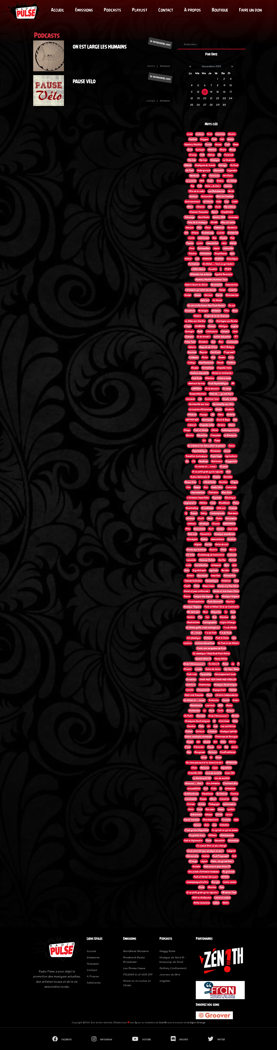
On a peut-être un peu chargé (211, 845)
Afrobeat (203, 523)
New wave (233, 513)
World (231, 191)
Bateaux (204, 767)
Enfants (231, 414)
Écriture (200, 731)
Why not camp (228, 222)
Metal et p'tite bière (228, 586)
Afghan (197, 544)
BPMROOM (231, 762)
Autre (234, 747)
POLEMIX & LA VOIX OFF (138, 974)
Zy (136, 1022)
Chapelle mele (224, 367)
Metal (230, 139)
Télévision (213, 492)
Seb (234, 856)
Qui (215, 741)
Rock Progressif (220, 856)
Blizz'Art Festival (224, 196)
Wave (209, 518)
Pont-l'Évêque (227, 347)
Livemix (189, 689)
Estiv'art (205, 300)
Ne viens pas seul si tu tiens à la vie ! (204, 762)
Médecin (192, 414)
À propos (192, 9)
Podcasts (112, 9)
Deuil (209, 695)
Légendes (232, 170)
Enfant (190, 575)
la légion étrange (196, 1022)
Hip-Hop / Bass (231, 669)
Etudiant (229, 409)
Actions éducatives (204, 643)
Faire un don (250, 9)
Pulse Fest (190, 341)
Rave (235, 310)
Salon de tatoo (212, 669)
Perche (235, 715)
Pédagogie (214, 804)
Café (188, 565)
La (217, 596)
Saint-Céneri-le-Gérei (196, 284)
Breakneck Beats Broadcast (134, 959)
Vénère (197, 315)
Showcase (215, 450)
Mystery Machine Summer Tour (211, 279)
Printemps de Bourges (226, 736)
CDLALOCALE (209, 482)
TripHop (232, 689)
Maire (232, 425)
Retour (230, 710)
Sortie (208, 544)
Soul (189, 149)
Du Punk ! (188, 715)
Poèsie (204, 539)
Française (215, 435)
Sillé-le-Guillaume (201, 897)
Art (186, 232)
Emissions (230, 788)
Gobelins (224, 824)
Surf (211, 528)
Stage (187, 430)
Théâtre (231, 362)
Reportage (216, 456)
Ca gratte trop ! (197, 835)
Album (213, 799)
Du (187, 461)
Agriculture (231, 456)
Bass (235, 144)
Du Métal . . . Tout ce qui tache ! (218, 263)
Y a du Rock (225, 632)
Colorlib (163, 1022)
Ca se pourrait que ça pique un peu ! (205, 850)
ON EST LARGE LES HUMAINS (99, 47)
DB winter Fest (229, 892)
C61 (193, 461)
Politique (223, 326)
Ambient (191, 523)
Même (232, 741)
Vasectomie (232, 284)
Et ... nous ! (196, 632)
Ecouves (192, 352)
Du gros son (228, 871)
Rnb (213, 357)
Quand (207, 741)
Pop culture (229, 206)
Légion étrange (227, 622)
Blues (232, 149)
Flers (208, 840)
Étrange (193, 861)
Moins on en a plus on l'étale (137, 983)
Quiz (206, 824)
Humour (193, 196)
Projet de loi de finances (217, 315)
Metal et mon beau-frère (226, 591)
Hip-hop (203, 160)
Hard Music (203, 217)
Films (223, 549)
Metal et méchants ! (222, 373)
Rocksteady (207, 232)
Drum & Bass (223, 419)
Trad (236, 580)
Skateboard (196, 705)
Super (190, 741)
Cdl (199, 399)
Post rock (192, 534)
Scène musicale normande (198, 736)
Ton (207, 617)
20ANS (214, 222)
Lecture (188, 643)
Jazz (224, 243)
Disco (207, 227)
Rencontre (205, 534)
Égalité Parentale (223, 274)
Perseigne (203, 310)
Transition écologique (196, 456)
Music (219, 409)
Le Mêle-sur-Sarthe (195, 321)
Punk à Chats (222, 637)
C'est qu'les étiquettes (196, 830)
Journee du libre (169, 974)
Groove (216, 523)
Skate (229, 705)
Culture (200, 134)
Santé (219, 295)
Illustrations (193, 622)
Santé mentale (191, 819)
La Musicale (229, 160)
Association (212, 243)
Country (233, 289)
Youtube (226, 819)
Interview (220, 134)
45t (210, 206)
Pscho (219, 518)
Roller (236, 700)
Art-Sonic (228, 175)
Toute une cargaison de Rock (211, 648)
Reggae (204, 139)
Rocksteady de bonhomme (211, 554)
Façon (211, 747)
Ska (214, 238)
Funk (227, 144)
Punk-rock (192, 674)
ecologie (150, 100)
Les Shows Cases (134, 968)
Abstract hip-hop (196, 383)
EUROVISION (229, 523)
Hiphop (211, 154)
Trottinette (194, 710)
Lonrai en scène (222, 897)
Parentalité (216, 284)
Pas (226, 747)
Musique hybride (228, 731)
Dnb (235, 419)
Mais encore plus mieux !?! (217, 866)
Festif (187, 586)
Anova (227, 450)
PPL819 (228, 269)
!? (210, 440)
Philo (188, 528)
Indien (216, 902)
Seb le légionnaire (193, 840)
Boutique (220, 9)
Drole (201, 887)
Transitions (207, 793)
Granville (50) (195, 773)
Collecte (232, 554)
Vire (211, 321)
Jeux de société (213, 773)
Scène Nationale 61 (199, 476)
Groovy (192, 154)
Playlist (139, 9)
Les (215, 726)
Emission (216, 310)
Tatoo (232, 445)
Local (189, 134)
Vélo (199, 227)
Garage (223, 165)
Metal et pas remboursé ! (197, 591)
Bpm (226, 565)
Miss (235, 721)
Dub (222, 139)
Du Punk (189, 170)
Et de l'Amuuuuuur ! (218, 715)
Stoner (211, 326)
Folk (200, 186)
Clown (235, 570)
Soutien (223, 482)
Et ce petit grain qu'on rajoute (207, 471)
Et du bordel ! (203, 336)
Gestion (231, 539)
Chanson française (198, 212)
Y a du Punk (210, 632)
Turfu (220, 710)
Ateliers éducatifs (199, 373)
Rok (214, 617)
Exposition (226, 767)
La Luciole (191, 180)
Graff (201, 518)
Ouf (205, 788)
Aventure (190, 684)
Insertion (215, 575)
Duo (206, 487)
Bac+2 (233, 549)
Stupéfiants (221, 253)
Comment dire (230, 783)
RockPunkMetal (227, 752)
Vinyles (223, 238)
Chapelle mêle (207, 425)
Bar (233, 617)
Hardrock (194, 175)
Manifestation (206, 362)
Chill (202, 154)
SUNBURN (200, 326)
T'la (200, 617)
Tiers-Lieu (214, 175)
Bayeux (203, 352)
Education (220, 840)
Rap (232, 238)
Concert (225, 331)
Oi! (219, 154)
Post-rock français (194, 695)
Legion (234, 326)
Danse (197, 295)
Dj (186, 513)
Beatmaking (192, 508)
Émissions (84, 9)
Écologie (189, 331)
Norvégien (192, 539)
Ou (204, 440)
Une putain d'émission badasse (203, 871)
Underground (203, 170)
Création (212, 731)
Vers (211, 710)
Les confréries (228, 726)
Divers (223, 149)
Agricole (214, 570)
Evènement (196, 814)
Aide (236, 819)
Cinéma (228, 186)
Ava (234, 637)
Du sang (227, 388)
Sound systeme (196, 601)
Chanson (189, 336)
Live (226, 201)
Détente (200, 206)
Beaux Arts (190, 482)
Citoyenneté (203, 689)
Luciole (220, 232)
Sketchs (212, 887)
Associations (217, 539)
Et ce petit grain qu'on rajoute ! (202, 892)
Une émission (213, 783)
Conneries (231, 487)
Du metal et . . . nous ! (205, 466)
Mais (223, 741)
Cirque (234, 482)
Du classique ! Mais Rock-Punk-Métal (211, 653)
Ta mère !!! (213, 663)
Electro (231, 134)
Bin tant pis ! (193, 612)
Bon (189, 752)
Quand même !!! (203, 658)
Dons (235, 799)
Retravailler (204, 248)
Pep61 (199, 331)
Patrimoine (216, 461)
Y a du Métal (229, 627)
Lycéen (230, 809)
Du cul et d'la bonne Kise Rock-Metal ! (206, 305)
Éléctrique (230, 497)
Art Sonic (208, 201)
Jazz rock (232, 528)
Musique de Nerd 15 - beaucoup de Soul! (172, 959)
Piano (235, 502)
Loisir (235, 201)
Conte (191, 238)
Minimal (190, 518)
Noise (222, 289)
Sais (233, 612)
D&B (202, 180)
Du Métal (231, 180)
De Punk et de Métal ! (228, 643)
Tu (226, 612)
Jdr (212, 414)
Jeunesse (233, 217)
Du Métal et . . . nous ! (194, 700)
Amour (197, 824)
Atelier (220, 528)
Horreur (208, 295)
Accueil (57, 9)
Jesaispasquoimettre (197, 882)
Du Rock (234, 165)
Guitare (208, 637)
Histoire (212, 149)
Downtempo (204, 684)
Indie (218, 201)
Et (211, 757)
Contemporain (217, 513)
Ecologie (200, 149)
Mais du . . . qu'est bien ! (221, 393)
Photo (205, 357)
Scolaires (190, 310)
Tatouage (189, 217)
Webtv (226, 902)
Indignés (231, 850)
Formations (207, 367)
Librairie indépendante (226, 695)
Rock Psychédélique (218, 383)
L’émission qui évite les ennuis (201, 289)
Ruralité (213, 269)
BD (233, 383)
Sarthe (221, 560)
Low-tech (210, 705)
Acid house (203, 238)
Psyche (189, 243)
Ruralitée (191, 679)
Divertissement (210, 819)
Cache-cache (229, 882)
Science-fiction (207, 560)
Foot (199, 809)
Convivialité (190, 799)
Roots (208, 144)
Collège (191, 362)
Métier (188, 258)
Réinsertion (229, 575)
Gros (203, 757)
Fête (226, 310)
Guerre (213, 549)
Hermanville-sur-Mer (223, 404)
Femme (234, 793)
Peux (205, 612)
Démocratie (192, 856)
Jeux (235, 331)
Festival (193, 139)
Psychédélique (199, 450)
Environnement (192, 201)
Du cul (232, 305)
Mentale (201, 715)
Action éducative (222, 336)
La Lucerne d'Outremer (200, 409)
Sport (214, 212)
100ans (195, 232)
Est (198, 741)
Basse (197, 487)
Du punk (223, 466)
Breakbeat (224, 502)
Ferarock (228, 154)
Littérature (211, 331)
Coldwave (193, 357)
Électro (189, 435)
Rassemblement (198, 393)
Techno (220, 180)
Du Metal (217, 300)
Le (204, 710)
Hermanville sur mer (199, 404)
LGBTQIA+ (196, 388)
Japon (216, 248)
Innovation (233, 840)
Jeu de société (222, 778)
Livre (231, 357)
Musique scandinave (225, 534)
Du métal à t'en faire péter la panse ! (206, 445)
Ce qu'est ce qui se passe (225, 830)
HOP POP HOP (192, 419)
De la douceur (212, 388)
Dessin (222, 357)
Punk (214, 139)
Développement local (225, 674)
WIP (204, 175)
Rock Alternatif (214, 601)
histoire (151, 66)
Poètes (232, 560)
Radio (210, 180)
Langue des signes (203, 596)
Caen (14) (229, 773)
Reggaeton (231, 461)
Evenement (199, 528)
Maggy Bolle (167, 951)
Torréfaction (201, 565)
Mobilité (219, 258)
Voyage (203, 414)
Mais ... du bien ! (212, 186)
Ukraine (221, 425)
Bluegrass (199, 752)
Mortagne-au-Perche (226, 321)
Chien (194, 767)
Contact (165, 9)
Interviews (224, 721)
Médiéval (226, 580)
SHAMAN (207, 258)
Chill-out (221, 508)
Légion (204, 861)
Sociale (196, 866)
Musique (214, 160)
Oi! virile (190, 554)
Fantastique (212, 580)
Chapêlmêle (227, 212)
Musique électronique (225, 684)
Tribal (196, 586)
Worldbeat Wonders (136, 951)
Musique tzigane (230, 596)
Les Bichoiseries (216, 191)
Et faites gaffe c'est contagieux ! (203, 627)
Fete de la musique (197, 222)
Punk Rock (197, 378)
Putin (213, 788)
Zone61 (225, 700)
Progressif (229, 352)
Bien (221, 341)
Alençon (189, 227)
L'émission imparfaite (198, 497)
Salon (221, 809)
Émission (203, 341)
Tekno (220, 414)
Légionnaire (190, 502)
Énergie (215, 882)
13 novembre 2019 (160, 43)
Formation (194, 263)
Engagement (219, 689)
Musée (216, 476)
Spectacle (202, 575)
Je (233, 663)
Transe (194, 513)
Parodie (225, 570)
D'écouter (199, 747)
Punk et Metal (201, 430)
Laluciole (191, 560)
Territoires (221, 793)
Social (187, 295)
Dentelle (228, 476)
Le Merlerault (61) (202, 778)
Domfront (215, 352)
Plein (201, 726)
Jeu (214, 824)
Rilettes (224, 617)
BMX (220, 705)
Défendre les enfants (200, 274)
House (218, 144)
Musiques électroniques (197, 721)
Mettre (190, 617)
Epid (234, 565)
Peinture (212, 752)
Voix (188, 487)
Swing (204, 513)
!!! (221, 788)
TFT (236, 336)
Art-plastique (193, 637)
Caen (214, 767)
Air (208, 726)
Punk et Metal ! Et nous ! (206, 876)
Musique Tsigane (192, 606)
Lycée (200, 243)
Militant (212, 835)
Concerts (224, 799)
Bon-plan (210, 809)
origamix (164, 981)
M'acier (188, 669)
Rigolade (216, 497)
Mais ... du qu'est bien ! (222, 861)
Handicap (203, 461)
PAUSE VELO (84, 81)
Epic (232, 253)
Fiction (189, 731)
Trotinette (214, 700)
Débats (187, 165)
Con (219, 747)
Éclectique (232, 258)
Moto (191, 809)
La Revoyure (230, 435)
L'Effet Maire (198, 269)
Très (222, 887)
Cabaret (192, 425)
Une (213, 341)
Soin (186, 570)
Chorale (191, 804)
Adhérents (93, 983)
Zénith (219, 814)
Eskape (208, 814)
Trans (225, 663)
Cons (212, 502)
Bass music (208, 586)
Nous (218, 757)
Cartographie (209, 622)
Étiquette (216, 612)
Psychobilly (205, 674)
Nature (192, 347)
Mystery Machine (193, 144)
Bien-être (226, 492)
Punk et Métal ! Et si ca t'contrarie (222, 606)
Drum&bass (207, 508)
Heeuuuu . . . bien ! (194, 783)
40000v (225, 876)
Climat (214, 430)
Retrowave (231, 518)
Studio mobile (229, 399)
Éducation (202, 435)
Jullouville (228, 248)
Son (228, 471)
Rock (209, 134)
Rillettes (209, 378)
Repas (203, 799)
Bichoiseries (232, 295)
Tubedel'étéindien (193, 580)
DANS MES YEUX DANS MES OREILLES (217, 679)
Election (191, 726)
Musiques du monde (205, 165)
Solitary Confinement (173, 968)
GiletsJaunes (226, 835)
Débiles (203, 502)
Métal (233, 243)
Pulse (217, 440)
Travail (220, 362)
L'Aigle (188, 326)
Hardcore (232, 227)
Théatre (192, 253)
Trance (187, 596)
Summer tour (212, 399)
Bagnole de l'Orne (208, 347)
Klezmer (230, 601)
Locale (198, 669)
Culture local (223, 378)
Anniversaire (229, 804)
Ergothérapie (199, 570)
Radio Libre (216, 487)
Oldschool (219, 227)
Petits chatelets (202, 902)
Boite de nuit (221, 544)
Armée (201, 804)
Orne (191, 248)
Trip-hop (192, 160)
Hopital (205, 856)
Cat (197, 258)
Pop (192, 186)
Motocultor (207, 196)
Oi (214, 721)
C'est (187, 747)
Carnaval (190, 399)
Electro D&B (219, 217)
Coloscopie (232, 341)
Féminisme (205, 253)
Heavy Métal (221, 658)
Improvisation (198, 492)
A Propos (93, 976)
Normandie (207, 419)
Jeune (229, 814)
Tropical (233, 508)
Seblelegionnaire (230, 430)
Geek (217, 206)
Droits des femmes (196, 549)
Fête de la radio (197, 191)
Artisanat (216, 565)
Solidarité (233, 232)
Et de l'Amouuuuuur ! (194, 663)
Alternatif (218, 170)
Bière (190, 206)
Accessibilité (193, 788)
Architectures (191, 793)
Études (194, 367)
